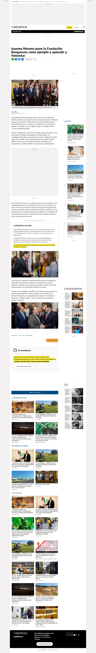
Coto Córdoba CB (57, 1)
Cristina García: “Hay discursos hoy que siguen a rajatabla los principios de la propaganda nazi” (68, 417)
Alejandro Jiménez (39, 559)
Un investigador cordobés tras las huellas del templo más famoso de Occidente (46, 416)
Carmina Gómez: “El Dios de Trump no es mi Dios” (68, 392)
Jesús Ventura (15, 537)
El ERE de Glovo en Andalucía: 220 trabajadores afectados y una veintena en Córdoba (46, 532)
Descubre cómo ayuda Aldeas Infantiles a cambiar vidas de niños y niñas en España (68, 329)
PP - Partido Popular (27, 335)
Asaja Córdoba (29, 1)
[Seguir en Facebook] (68, 635)
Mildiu (33, 1)
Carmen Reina (15, 442)
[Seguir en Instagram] (72, 635)
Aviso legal (50, 650)
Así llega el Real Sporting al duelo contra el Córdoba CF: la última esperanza (46, 555)
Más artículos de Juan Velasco (20, 446)
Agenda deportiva (64, 1)
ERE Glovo (37, 1)
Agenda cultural (46, 1)
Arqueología (41, 1)
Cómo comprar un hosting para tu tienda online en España (68, 296)
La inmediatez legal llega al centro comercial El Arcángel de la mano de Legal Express (67, 313)
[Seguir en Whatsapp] (76, 635)
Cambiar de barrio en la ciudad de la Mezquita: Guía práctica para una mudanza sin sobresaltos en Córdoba (68, 304)
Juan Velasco (14, 112)
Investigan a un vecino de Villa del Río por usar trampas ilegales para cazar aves (75, 158)
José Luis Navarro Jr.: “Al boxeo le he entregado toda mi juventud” (68, 408)
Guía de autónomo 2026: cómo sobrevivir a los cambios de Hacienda (67, 321)
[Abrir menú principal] (84, 27)
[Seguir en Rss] (78, 635)
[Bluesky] (19, 59)
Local (20, 335)
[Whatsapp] (12, 59)
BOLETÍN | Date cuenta (43, 484)
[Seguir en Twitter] (66, 635)
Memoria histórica (23, 1)
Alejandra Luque (15, 419)
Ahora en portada (17, 493)
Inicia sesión (76, 27)
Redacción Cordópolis (40, 442)
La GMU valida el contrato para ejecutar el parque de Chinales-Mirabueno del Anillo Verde (45, 598)
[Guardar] (35, 59)
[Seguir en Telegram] (70, 635)
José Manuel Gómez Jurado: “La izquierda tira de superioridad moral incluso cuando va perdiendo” (68, 400)
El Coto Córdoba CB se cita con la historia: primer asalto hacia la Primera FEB (22, 577)
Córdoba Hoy (16, 31)
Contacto (55, 650)
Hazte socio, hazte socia (24, 366)
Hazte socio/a (69, 27)
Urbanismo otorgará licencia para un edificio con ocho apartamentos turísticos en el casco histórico (23, 621)
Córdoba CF (52, 1)
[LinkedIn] (22, 59)
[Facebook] (16, 59)
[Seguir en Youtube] (74, 635)
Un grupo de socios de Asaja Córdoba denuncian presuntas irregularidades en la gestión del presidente (23, 464)
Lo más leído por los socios (19, 398)
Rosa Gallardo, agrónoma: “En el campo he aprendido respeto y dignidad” (68, 425)
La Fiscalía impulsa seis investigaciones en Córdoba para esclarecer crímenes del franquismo (22, 416)
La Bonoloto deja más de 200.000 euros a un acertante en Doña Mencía (46, 577)
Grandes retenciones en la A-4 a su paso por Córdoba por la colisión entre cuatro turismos (22, 486)
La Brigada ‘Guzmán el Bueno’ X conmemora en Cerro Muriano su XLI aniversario (75, 215)
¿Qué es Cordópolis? (43, 650)
